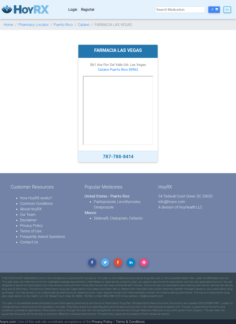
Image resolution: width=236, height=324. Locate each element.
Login (72, 9)
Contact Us (29, 242)
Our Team (27, 214)
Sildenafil (101, 218)
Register (87, 9)
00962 (133, 70)
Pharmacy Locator (33, 24)
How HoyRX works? (36, 198)
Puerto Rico (63, 24)
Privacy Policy (31, 225)
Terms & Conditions (130, 322)
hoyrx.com (8, 322)
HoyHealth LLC (190, 207)
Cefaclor (136, 218)
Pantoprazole (105, 201)
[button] (214, 9)
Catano (84, 24)
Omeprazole (104, 207)
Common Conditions (36, 203)
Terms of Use (30, 231)
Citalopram (118, 218)
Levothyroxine (128, 201)
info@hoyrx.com (171, 201)
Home (8, 24)
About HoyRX (31, 209)
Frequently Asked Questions (42, 236)
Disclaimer (28, 220)
